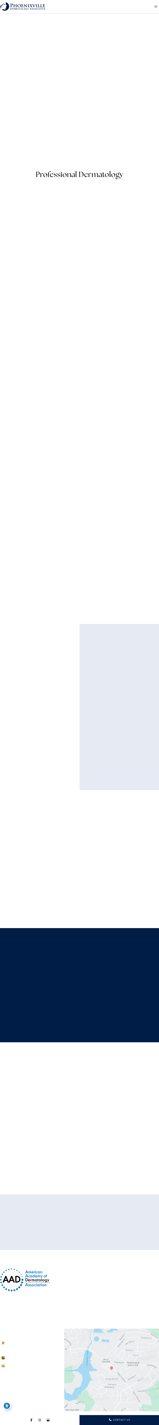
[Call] (11, 1358)
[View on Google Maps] (111, 1369)
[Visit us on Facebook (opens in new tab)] (4, 1373)
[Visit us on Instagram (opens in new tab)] (9, 1373)
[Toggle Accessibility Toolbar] (7, 1406)
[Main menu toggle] (155, 6)
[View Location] (5, 1343)
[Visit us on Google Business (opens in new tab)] (15, 1373)
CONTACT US (119, 1420)
